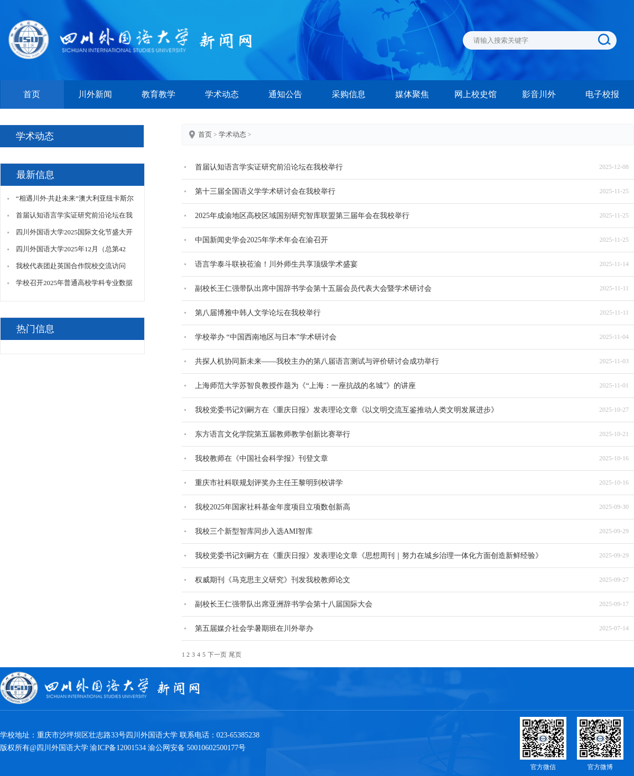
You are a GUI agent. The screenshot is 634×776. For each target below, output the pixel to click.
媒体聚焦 (412, 94)
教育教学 (158, 94)
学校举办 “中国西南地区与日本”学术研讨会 (266, 337)
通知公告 (285, 94)
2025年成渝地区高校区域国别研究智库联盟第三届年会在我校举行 (302, 216)
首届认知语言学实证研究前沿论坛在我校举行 (269, 167)
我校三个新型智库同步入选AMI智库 (254, 531)
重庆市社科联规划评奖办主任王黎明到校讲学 (269, 483)
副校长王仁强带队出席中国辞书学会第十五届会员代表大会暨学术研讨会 (313, 288)
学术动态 (222, 94)
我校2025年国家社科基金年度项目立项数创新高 (272, 507)
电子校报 (602, 94)
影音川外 (539, 94)
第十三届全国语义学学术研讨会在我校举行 (265, 191)
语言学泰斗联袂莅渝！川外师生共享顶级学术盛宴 (276, 264)
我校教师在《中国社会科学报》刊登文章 (261, 458)
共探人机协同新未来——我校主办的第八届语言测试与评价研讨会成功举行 (317, 361)
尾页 (235, 654)
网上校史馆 (475, 94)
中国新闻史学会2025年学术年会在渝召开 (261, 240)
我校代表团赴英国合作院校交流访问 (71, 266)
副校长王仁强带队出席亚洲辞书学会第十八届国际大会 (283, 604)
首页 (31, 94)
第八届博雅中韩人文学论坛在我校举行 (258, 313)
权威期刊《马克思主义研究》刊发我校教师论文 (272, 580)
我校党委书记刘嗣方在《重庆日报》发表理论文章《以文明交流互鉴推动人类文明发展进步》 (346, 410)
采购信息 (349, 94)
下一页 (217, 654)
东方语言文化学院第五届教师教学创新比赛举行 (272, 434)
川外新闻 (95, 94)
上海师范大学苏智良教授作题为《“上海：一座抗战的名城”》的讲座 (305, 386)
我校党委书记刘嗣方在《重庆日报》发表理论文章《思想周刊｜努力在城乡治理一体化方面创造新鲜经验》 (369, 556)
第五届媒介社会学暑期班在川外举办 (254, 628)
